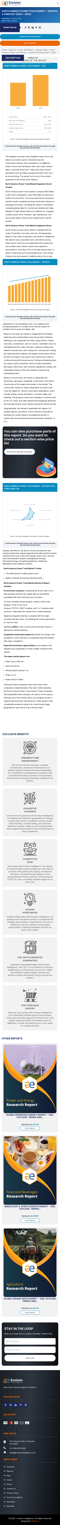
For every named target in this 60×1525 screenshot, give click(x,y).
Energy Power (42, 50)
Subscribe (30, 1358)
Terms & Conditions (15, 1497)
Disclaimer (11, 1502)
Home (4, 50)
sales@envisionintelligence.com (22, 1453)
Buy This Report (30, 43)
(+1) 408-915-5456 (17, 1448)
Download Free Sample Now (30, 36)
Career (9, 1480)
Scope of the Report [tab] (34, 60)
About (9, 1484)
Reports (12, 50)
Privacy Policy (12, 1493)
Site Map (10, 1506)
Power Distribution (25, 50)
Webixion (35, 1521)
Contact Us (11, 1489)
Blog (8, 1475)
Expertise (10, 1467)
